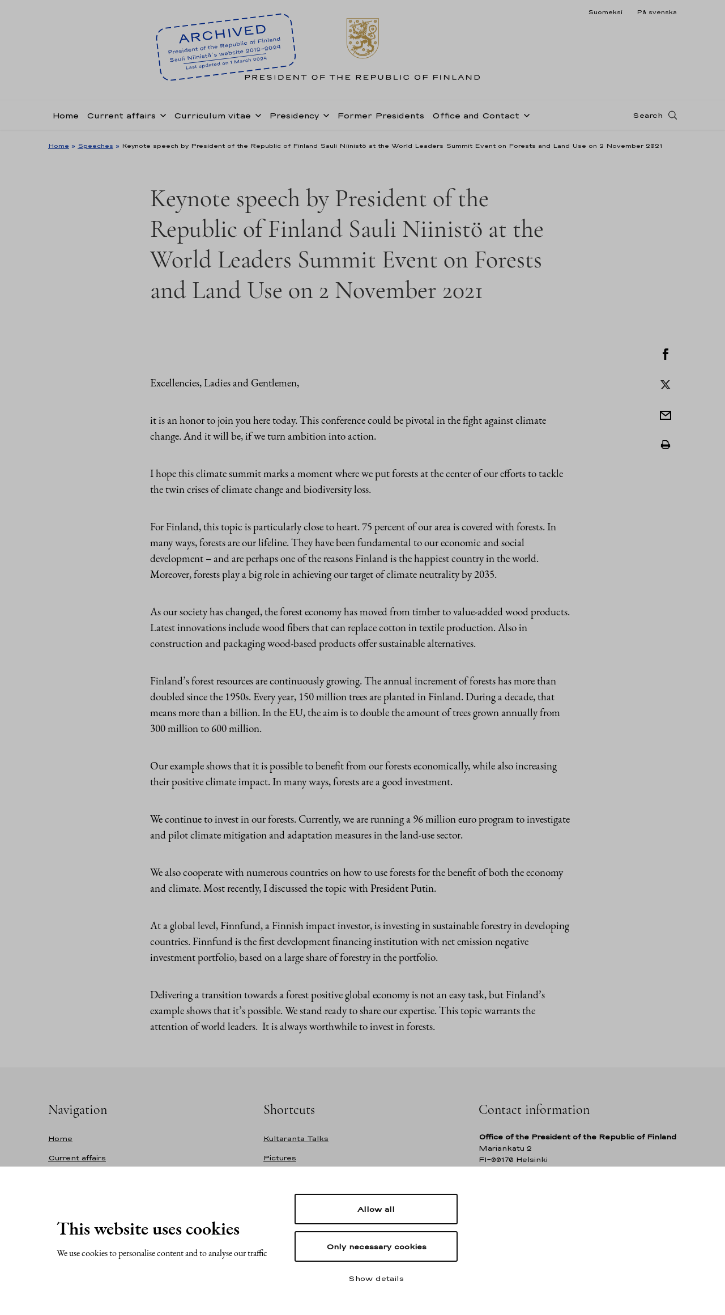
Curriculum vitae (212, 115)
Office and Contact (475, 115)
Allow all (376, 1209)
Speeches (95, 146)
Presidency (294, 115)
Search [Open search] (648, 115)
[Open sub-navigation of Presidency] (324, 114)
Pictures (279, 1158)
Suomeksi (605, 12)
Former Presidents (380, 115)
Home (65, 115)
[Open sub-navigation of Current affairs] (161, 114)
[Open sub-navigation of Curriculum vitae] (256, 114)
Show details (376, 1278)
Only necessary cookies (376, 1246)
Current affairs (121, 115)
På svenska (657, 12)
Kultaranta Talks (296, 1138)
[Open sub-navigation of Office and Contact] (524, 114)
